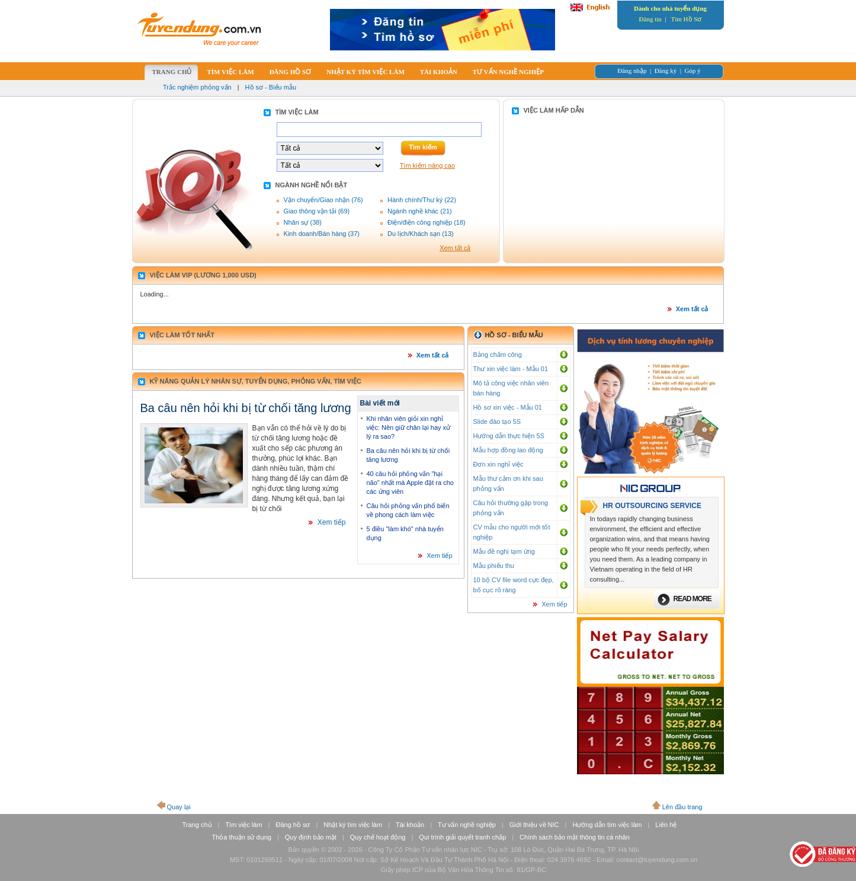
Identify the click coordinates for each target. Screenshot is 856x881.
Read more (692, 599)
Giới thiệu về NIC (534, 824)
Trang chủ (197, 824)
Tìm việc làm (243, 824)
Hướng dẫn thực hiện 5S (508, 435)
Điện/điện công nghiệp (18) (426, 222)
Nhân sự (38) (303, 222)
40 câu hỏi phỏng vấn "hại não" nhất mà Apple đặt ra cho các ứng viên (410, 482)
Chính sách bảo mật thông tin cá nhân (575, 837)
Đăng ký (666, 70)
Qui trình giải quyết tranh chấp (462, 837)
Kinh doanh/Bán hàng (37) (322, 233)
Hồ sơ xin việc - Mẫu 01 (507, 407)
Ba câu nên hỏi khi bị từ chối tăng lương (245, 407)
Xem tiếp (332, 522)
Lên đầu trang (682, 806)
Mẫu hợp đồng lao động (508, 450)
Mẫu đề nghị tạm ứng (504, 551)
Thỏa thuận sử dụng (241, 837)
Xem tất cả (455, 247)
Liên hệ (666, 824)
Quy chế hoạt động (378, 837)
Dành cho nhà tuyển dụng (670, 8)
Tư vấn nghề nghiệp (467, 824)
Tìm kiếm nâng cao (427, 165)
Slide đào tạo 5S (497, 421)
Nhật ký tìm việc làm (352, 824)
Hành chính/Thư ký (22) (421, 199)
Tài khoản (410, 824)
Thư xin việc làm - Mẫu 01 (511, 368)
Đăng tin (650, 19)
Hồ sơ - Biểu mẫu (271, 87)
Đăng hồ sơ (292, 824)
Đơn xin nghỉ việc (498, 464)
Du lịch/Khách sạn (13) (420, 233)
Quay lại (179, 806)
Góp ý (692, 70)
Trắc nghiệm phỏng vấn (197, 87)
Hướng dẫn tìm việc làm (607, 824)
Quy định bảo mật (310, 837)
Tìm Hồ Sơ (686, 19)
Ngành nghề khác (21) (419, 211)
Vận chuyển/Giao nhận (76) (323, 199)
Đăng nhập (631, 70)
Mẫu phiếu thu (493, 565)
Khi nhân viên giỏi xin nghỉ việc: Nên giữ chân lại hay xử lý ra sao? (409, 427)
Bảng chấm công (497, 354)
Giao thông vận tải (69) (317, 211)
